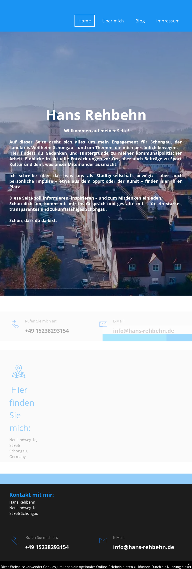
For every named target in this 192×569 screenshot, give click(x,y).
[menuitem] (86, 21)
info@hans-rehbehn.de (143, 547)
